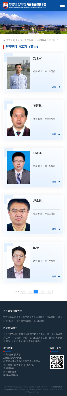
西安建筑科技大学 (12, 354)
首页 (8, 40)
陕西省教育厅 (9, 371)
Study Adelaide (10, 375)
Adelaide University (12, 358)
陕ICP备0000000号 (45, 387)
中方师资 (28, 40)
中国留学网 (8, 368)
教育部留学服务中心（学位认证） (19, 364)
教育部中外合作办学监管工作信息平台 (21, 361)
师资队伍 (17, 40)
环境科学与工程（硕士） (47, 40)
